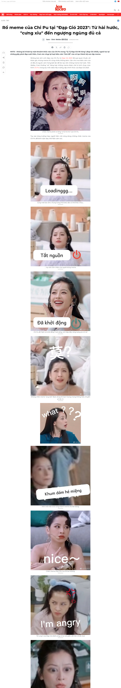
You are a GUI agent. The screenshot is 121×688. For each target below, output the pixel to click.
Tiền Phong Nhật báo (65, 1)
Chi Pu (36, 68)
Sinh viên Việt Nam (82, 1)
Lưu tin (4, 62)
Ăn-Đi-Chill (73, 14)
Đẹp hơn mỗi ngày (45, 14)
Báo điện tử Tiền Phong (60, 7)
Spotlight (102, 14)
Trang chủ (2, 14)
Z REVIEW (93, 14)
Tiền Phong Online (49, 1)
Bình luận (4, 67)
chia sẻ (52, 47)
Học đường (33, 14)
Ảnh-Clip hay (83, 14)
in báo (64, 47)
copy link (60, 47)
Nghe (4, 53)
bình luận (69, 47)
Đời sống (9, 14)
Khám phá (18, 14)
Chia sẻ (4, 58)
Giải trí (26, 14)
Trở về (4, 72)
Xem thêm (118, 14)
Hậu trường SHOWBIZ (61, 14)
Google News (118, 20)
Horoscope (110, 14)
